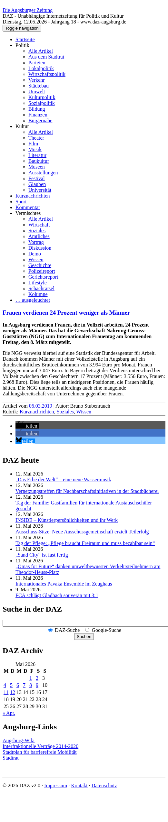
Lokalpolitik (41, 68)
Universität (39, 190)
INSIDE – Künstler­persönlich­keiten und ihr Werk (66, 520)
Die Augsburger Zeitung (28, 10)
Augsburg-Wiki (19, 740)
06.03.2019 (41, 406)
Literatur (37, 155)
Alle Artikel (40, 51)
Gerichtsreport (43, 277)
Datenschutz (104, 785)
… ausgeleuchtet (32, 300)
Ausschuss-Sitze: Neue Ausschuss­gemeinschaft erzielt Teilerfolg (82, 531)
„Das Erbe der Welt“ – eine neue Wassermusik (63, 479)
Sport (21, 201)
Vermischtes (28, 213)
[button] (27, 426)
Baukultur (38, 161)
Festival (36, 178)
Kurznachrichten (32, 196)
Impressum (55, 785)
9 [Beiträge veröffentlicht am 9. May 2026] (37, 685)
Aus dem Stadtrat (46, 57)
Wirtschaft (39, 224)
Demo (34, 253)
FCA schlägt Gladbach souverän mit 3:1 (56, 595)
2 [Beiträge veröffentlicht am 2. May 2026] (37, 678)
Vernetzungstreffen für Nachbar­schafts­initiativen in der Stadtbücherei (87, 491)
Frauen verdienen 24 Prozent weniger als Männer (66, 312)
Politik (22, 45)
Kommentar (27, 207)
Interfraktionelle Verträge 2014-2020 (40, 746)
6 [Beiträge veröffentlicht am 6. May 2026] (17, 685)
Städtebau (38, 85)
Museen (36, 167)
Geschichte (39, 265)
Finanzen (37, 114)
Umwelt (36, 91)
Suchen (84, 636)
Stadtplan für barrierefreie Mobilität (40, 752)
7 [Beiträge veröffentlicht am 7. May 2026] (24, 685)
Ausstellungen (43, 172)
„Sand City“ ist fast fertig (41, 555)
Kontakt (79, 785)
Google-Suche (106, 630)
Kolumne (38, 294)
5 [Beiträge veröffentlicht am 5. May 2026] (11, 685)
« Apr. (9, 713)
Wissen (35, 259)
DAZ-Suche (67, 630)
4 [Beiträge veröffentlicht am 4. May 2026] (5, 685)
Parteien (36, 62)
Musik (35, 149)
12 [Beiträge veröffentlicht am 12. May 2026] (12, 692)
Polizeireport (41, 271)
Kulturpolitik (41, 97)
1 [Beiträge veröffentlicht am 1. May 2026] (30, 678)
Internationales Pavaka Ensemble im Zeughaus (63, 583)
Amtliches (39, 236)
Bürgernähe (40, 120)
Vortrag (36, 242)
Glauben (37, 184)
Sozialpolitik (41, 103)
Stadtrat (11, 758)
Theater (36, 138)
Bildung (36, 109)
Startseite (25, 39)
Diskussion (39, 248)
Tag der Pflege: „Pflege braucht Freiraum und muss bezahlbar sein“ (85, 543)
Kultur (22, 126)
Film (33, 143)
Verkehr (36, 80)
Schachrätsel (41, 288)
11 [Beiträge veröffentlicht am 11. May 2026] (6, 692)
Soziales (36, 230)
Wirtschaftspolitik (46, 74)
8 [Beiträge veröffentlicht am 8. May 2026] (30, 685)
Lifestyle (37, 282)
